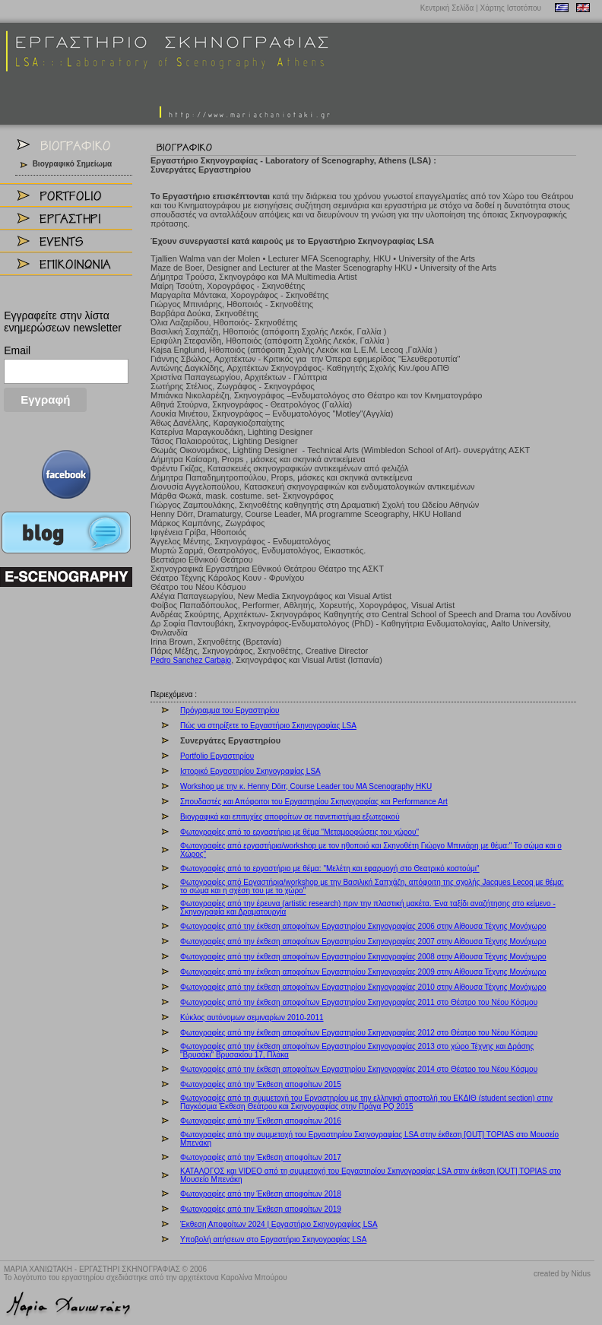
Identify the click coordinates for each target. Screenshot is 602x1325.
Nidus (581, 1274)
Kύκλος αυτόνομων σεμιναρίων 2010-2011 (252, 1017)
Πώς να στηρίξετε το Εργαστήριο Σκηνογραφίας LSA (268, 725)
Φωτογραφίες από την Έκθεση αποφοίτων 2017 (260, 1157)
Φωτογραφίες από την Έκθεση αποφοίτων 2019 (260, 1209)
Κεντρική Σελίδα (447, 8)
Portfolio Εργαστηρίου (217, 756)
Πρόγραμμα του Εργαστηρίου (229, 710)
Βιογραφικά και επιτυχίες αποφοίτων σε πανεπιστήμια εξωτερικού (290, 817)
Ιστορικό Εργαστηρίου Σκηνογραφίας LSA (250, 771)
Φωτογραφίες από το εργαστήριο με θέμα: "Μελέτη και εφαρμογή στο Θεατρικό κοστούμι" (330, 868)
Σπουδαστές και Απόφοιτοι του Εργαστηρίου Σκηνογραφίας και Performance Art (314, 801)
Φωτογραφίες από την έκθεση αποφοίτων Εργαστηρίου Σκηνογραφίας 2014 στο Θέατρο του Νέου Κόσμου (358, 1069)
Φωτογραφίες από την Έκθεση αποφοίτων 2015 (260, 1084)
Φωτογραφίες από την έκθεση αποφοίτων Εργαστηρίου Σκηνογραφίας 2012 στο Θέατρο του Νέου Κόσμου (358, 1033)
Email (17, 350)
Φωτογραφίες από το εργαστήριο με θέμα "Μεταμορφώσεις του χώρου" (299, 832)
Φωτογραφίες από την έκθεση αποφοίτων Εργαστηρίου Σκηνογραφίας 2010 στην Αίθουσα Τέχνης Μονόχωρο (363, 987)
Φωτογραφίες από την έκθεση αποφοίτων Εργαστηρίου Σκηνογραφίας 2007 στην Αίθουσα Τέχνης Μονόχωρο (363, 941)
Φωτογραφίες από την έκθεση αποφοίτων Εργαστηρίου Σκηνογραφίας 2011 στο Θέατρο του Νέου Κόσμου (358, 1002)
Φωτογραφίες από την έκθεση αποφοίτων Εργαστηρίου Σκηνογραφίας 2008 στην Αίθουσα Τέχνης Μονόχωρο (363, 957)
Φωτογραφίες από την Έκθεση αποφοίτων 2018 (260, 1194)
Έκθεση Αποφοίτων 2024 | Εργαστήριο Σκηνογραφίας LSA (279, 1224)
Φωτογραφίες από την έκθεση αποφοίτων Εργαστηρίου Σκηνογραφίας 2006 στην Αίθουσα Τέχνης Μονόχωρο (363, 926)
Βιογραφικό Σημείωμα (72, 164)
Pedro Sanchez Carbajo (190, 660)
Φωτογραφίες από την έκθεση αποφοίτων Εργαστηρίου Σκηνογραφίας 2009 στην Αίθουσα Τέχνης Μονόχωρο (363, 972)
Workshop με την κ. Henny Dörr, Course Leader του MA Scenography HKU (306, 786)
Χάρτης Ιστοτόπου (510, 8)
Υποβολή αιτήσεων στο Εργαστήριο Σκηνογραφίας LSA (273, 1239)
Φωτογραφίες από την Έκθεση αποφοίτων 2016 (260, 1121)
